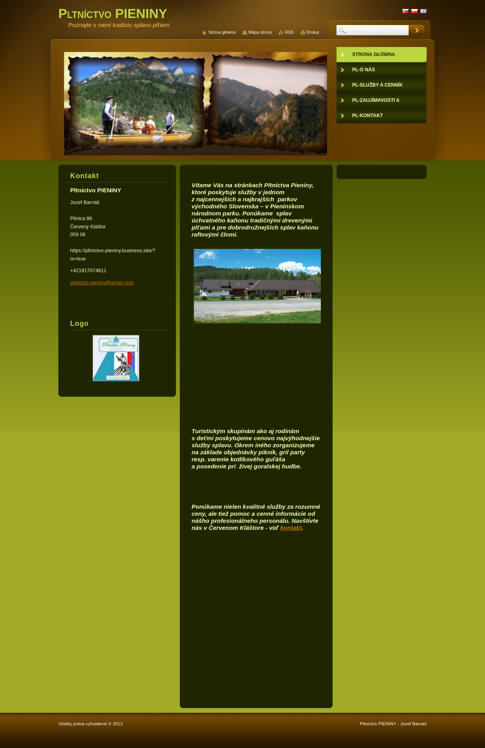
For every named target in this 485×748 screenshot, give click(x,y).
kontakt (291, 527)
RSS (289, 32)
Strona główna (222, 32)
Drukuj (313, 32)
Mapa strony (260, 32)
